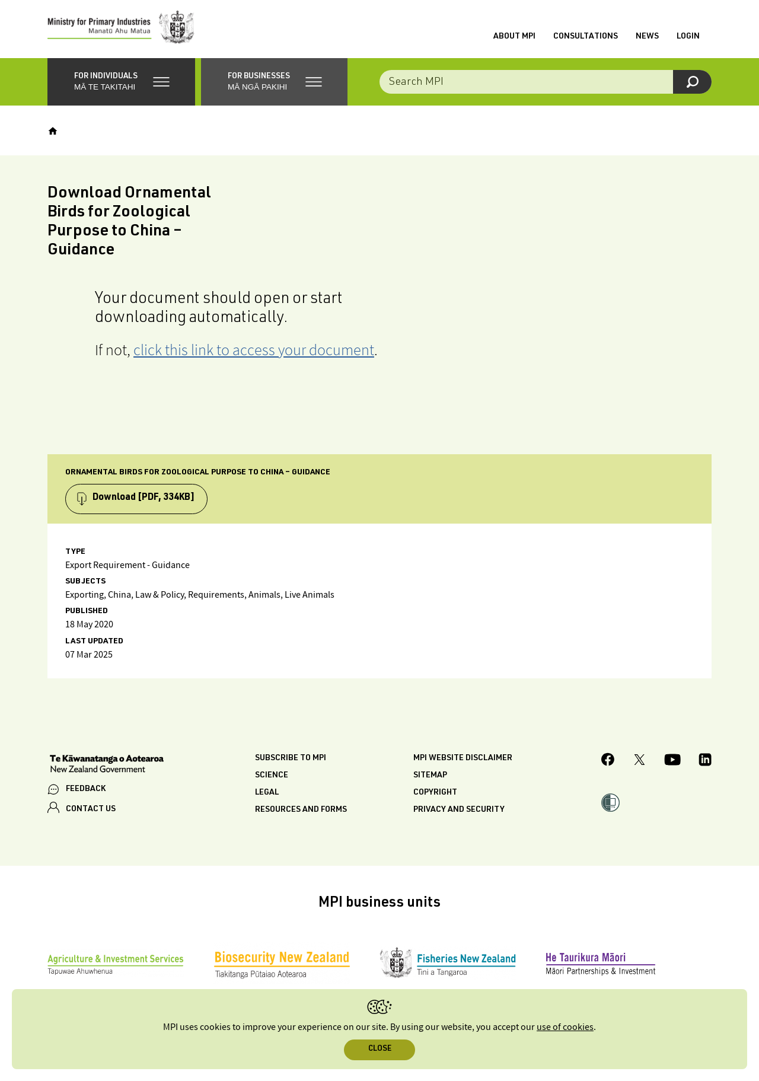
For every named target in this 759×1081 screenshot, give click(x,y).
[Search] (692, 83)
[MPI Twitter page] (639, 762)
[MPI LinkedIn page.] (705, 762)
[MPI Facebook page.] (608, 762)
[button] (121, 83)
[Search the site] (546, 83)
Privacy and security (459, 812)
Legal (267, 794)
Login (688, 37)
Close (379, 1049)
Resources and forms (301, 812)
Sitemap (430, 777)
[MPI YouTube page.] (672, 762)
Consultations (585, 37)
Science (271, 777)
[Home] (52, 132)
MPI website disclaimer (462, 760)
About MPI (514, 37)
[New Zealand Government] (106, 766)
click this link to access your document (253, 351)
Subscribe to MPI (290, 760)
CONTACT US (91, 810)
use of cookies (565, 1027)
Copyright (435, 794)
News (647, 37)
